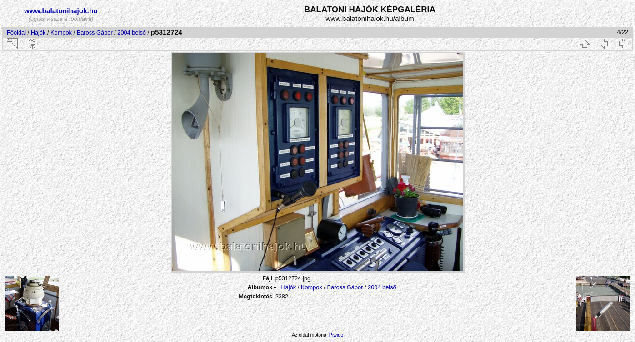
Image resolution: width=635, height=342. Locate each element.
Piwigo (336, 334)
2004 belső (131, 32)
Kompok (61, 32)
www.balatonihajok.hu (61, 11)
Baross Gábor (95, 32)
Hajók (39, 32)
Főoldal (16, 32)
